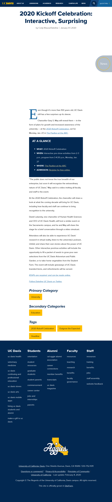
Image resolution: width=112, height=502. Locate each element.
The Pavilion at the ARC (57, 133)
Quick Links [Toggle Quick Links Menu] (104, 3)
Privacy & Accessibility (56, 471)
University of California (41, 474)
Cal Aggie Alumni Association (54, 358)
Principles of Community (78, 471)
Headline (35, 336)
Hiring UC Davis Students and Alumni (14, 409)
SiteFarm (69, 485)
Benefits (70, 372)
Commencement (34, 385)
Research (59, 3)
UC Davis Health (14, 356)
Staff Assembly (93, 378)
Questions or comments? (32, 471)
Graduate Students (31, 372)
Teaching (71, 361)
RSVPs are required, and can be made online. (50, 275)
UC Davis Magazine (51, 387)
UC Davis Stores (14, 386)
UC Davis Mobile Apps (15, 399)
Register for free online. (59, 169)
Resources (71, 356)
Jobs (88, 372)
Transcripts (52, 379)
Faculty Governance (72, 380)
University (35, 296)
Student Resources (31, 363)
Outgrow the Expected (69, 328)
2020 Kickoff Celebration (57, 128)
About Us (20, 3)
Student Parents (34, 379)
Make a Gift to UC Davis (15, 420)
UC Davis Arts (13, 391)
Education (35, 312)
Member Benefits (55, 374)
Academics (47, 3)
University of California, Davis (32, 466)
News (83, 3)
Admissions (33, 3)
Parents (30, 404)
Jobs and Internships (32, 397)
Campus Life (73, 3)
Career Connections (52, 367)
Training (90, 361)
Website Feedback (95, 383)
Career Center (33, 390)
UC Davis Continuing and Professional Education (14, 375)
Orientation (32, 356)
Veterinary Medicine (12, 363)
